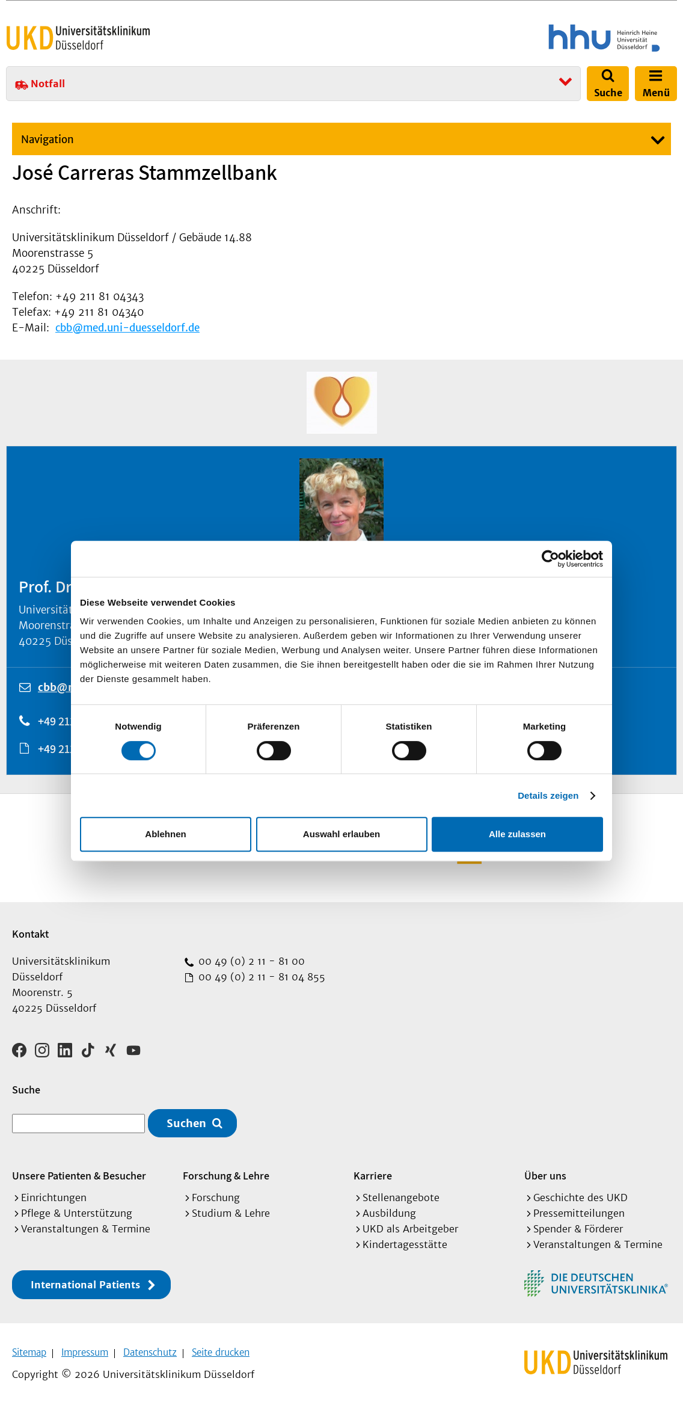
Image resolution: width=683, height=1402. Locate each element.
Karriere (373, 1171)
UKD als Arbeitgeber (410, 1225)
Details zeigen (548, 795)
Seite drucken (221, 1348)
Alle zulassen (517, 834)
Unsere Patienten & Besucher (79, 1171)
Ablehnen (165, 834)
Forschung (216, 1193)
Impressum (84, 1348)
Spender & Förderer (578, 1225)
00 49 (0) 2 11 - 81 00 (250, 961)
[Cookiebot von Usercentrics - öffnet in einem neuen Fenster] (550, 559)
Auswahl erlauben (341, 834)
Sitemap (29, 1348)
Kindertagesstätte (405, 1240)
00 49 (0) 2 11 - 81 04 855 (260, 977)
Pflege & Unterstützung (76, 1209)
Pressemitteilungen (579, 1209)
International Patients (85, 1280)
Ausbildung (389, 1209)
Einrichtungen (54, 1193)
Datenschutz (150, 1348)
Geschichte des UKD (580, 1193)
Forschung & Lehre (226, 1171)
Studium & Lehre (231, 1209)
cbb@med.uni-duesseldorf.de (127, 327)
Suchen (186, 1119)
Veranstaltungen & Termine (85, 1225)
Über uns (545, 1171)
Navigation (47, 139)
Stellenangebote (401, 1193)
